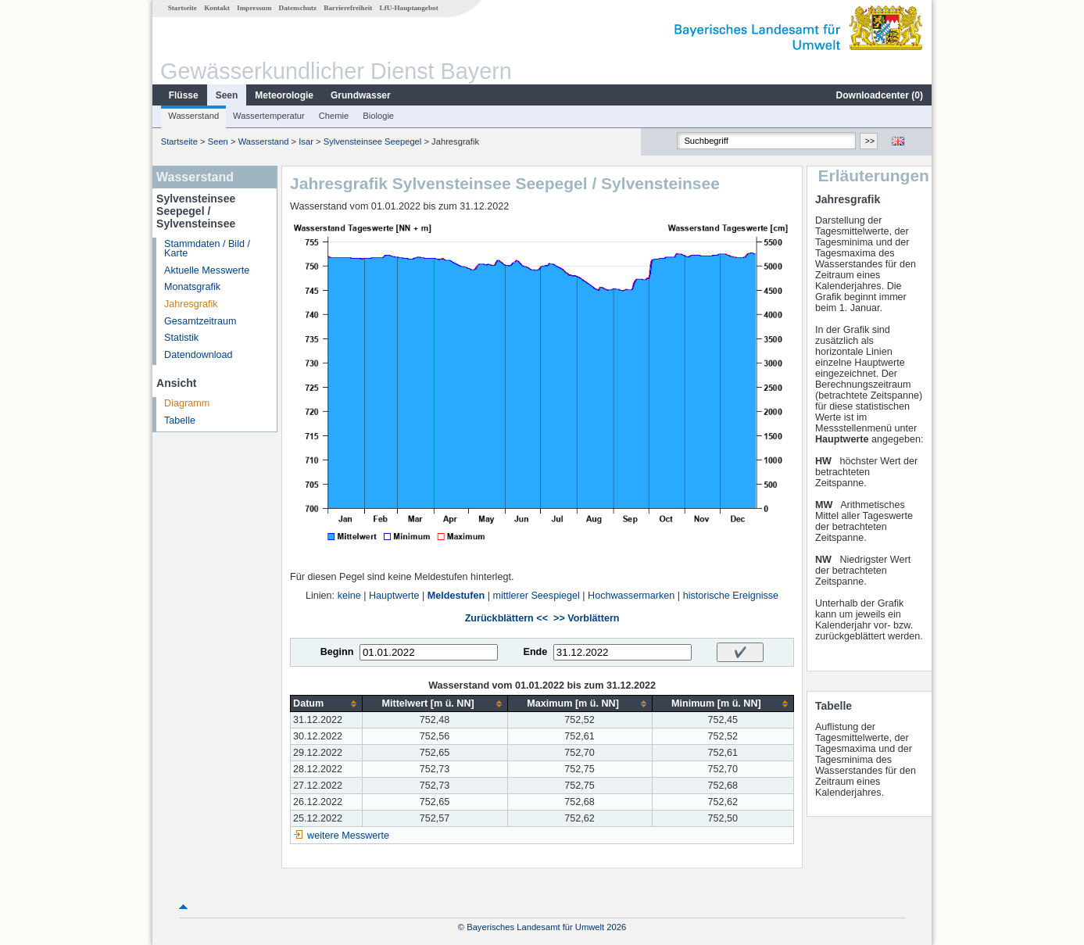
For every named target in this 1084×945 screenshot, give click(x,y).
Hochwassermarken (631, 595)
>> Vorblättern (586, 618)
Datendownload (198, 354)
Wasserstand (193, 115)
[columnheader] (327, 704)
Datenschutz (298, 8)
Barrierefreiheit (348, 8)
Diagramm (186, 403)
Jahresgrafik (191, 304)
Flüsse (184, 95)
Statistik (181, 337)
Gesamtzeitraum (200, 321)
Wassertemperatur (269, 115)
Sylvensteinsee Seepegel (373, 141)
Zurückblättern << (506, 618)
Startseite (182, 8)
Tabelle (179, 420)
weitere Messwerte (348, 835)
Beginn (337, 651)
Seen (227, 95)
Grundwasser (361, 95)
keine (349, 595)
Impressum (254, 8)
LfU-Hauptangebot (409, 8)
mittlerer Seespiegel (535, 595)
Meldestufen (456, 595)
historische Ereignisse (731, 595)
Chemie (334, 115)
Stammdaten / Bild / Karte (207, 249)
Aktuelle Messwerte (206, 270)
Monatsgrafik (192, 286)
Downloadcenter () (879, 95)
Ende (535, 651)
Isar (306, 141)
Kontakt (217, 8)
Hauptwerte (394, 595)
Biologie (378, 115)
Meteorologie (284, 95)
